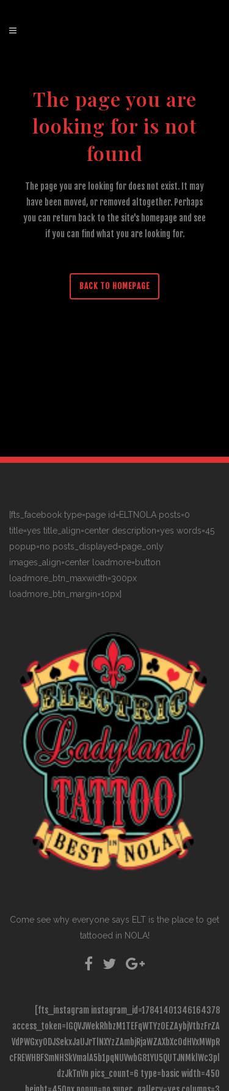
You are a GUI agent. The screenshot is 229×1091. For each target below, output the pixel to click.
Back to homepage (114, 286)
